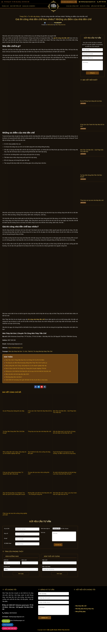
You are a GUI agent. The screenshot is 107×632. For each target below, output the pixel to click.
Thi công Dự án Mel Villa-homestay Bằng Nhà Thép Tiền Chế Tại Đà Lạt (26, 362)
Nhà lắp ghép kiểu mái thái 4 (14, 377)
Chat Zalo (6, 621)
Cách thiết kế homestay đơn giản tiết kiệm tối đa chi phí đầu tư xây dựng (26, 380)
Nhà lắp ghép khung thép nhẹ (84, 608)
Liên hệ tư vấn (25, 1)
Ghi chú (43, 532)
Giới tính (6, 560)
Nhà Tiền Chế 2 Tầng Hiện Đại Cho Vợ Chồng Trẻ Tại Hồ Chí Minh (25, 360)
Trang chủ (5, 6)
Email (5, 538)
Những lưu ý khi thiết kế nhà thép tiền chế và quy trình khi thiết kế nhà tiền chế (28, 371)
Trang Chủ (23, 16)
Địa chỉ (6, 533)
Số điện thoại (7, 543)
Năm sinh (24, 560)
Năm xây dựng (46, 566)
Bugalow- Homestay (29, 6)
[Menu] (2, 1)
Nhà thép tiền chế (15, 6)
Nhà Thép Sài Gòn (60, 24)
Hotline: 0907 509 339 (9, 628)
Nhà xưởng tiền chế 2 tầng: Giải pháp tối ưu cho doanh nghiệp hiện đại (26, 365)
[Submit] (75, 1)
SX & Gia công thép (72, 6)
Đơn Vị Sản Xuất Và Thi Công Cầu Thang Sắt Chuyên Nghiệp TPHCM (26, 368)
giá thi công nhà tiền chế (61, 38)
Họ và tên (6, 528)
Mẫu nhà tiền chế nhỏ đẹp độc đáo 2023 (17, 374)
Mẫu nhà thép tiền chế (98, 6)
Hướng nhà (7, 566)
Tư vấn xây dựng (16, 1)
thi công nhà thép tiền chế (36, 319)
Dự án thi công (85, 6)
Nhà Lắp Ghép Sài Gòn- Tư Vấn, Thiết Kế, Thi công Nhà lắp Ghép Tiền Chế (30, 351)
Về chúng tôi (7, 1)
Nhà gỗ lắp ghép (80, 611)
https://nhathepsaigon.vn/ (15, 347)
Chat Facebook (7, 624)
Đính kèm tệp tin (45, 528)
